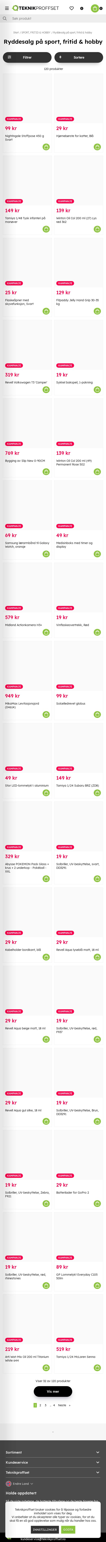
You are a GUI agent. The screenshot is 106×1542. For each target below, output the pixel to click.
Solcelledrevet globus (70, 703)
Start (16, 32)
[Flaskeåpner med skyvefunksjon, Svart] (27, 263)
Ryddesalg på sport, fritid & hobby (72, 32)
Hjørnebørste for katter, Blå (75, 136)
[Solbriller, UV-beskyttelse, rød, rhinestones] (27, 1237)
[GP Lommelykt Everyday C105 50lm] (78, 1237)
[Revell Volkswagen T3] (27, 345)
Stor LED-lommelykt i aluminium (27, 785)
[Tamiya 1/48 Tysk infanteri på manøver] (27, 180)
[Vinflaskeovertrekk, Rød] (78, 587)
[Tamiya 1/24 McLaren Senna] (78, 1319)
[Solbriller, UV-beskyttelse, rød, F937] (78, 991)
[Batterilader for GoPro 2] (78, 1155)
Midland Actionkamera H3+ (23, 625)
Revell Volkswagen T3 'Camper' (26, 382)
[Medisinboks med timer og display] (78, 505)
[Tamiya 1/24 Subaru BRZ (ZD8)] (78, 748)
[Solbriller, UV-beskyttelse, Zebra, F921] (27, 1155)
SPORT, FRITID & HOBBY (35, 32)
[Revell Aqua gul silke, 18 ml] (27, 1073)
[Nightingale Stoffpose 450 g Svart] (27, 98)
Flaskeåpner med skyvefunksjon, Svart (19, 302)
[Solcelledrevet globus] (78, 666)
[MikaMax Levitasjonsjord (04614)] (27, 666)
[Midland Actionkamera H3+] (27, 587)
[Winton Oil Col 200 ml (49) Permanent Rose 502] (78, 423)
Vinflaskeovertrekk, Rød (72, 625)
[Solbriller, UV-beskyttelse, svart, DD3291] (78, 826)
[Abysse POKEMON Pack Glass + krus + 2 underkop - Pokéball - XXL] (27, 826)
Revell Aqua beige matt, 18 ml (25, 1028)
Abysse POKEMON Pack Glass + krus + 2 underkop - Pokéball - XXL (27, 867)
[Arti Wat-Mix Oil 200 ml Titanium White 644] (27, 1319)
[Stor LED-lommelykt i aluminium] (27, 748)
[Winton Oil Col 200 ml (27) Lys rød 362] (78, 180)
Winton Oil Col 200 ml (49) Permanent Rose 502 (74, 462)
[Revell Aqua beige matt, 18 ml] (27, 991)
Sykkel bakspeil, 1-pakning (74, 382)
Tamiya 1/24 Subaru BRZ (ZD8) (77, 785)
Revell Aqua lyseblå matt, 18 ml (77, 950)
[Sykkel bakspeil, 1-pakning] (78, 345)
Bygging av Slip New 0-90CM (25, 461)
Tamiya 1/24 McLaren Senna (75, 1357)
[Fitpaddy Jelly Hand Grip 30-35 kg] (78, 263)
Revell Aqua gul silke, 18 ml (23, 1110)
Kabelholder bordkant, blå (23, 950)
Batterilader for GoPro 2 (72, 1192)
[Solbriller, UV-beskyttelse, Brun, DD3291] (78, 1073)
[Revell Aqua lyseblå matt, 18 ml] (78, 912)
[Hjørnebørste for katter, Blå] (78, 98)
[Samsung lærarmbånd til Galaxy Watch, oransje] (27, 505)
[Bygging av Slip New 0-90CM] (27, 423)
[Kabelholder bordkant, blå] (27, 912)
